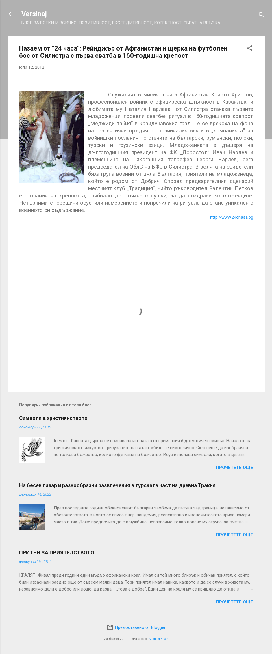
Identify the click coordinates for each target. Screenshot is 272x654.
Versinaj (34, 14)
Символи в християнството (53, 418)
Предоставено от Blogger (136, 627)
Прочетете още (234, 467)
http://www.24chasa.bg (231, 217)
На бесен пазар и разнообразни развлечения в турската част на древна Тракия (117, 485)
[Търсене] (261, 16)
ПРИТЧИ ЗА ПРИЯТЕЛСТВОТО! (57, 553)
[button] (249, 49)
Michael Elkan (159, 639)
